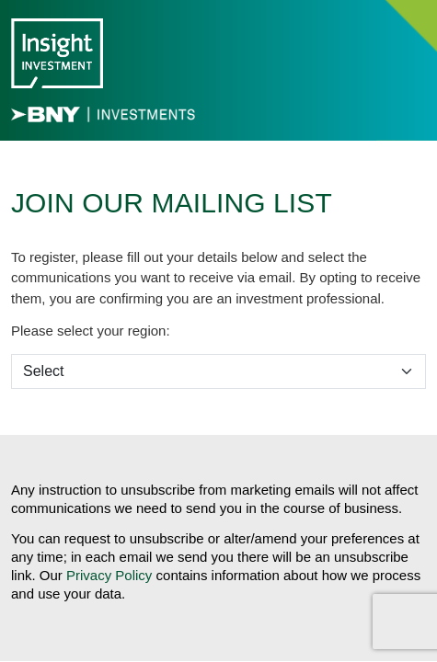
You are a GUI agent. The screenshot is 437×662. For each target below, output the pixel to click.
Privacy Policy (109, 575)
